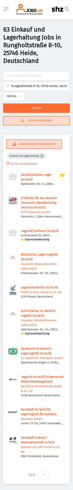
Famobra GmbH (32, 419)
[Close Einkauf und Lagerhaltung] (42, 156)
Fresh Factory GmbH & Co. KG (41, 292)
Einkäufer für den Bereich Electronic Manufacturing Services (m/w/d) (39, 202)
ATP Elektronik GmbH (35, 212)
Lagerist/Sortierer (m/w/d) (40, 231)
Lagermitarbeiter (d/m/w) (39, 287)
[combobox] (36, 76)
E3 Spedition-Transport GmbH (42, 358)
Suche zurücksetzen (22, 163)
